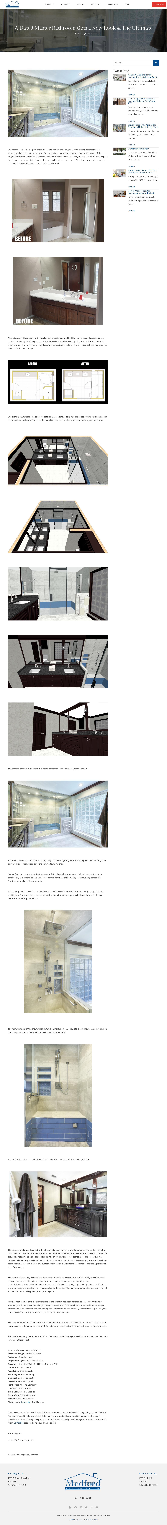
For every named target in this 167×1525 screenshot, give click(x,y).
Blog (127, 4)
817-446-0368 (83, 1497)
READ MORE (131, 95)
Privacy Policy (76, 1520)
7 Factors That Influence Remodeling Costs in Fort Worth (143, 75)
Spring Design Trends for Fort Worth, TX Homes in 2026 (142, 171)
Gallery (65, 4)
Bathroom (34, 1454)
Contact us (19, 1423)
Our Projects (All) (23, 1454)
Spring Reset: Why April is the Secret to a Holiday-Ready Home (143, 125)
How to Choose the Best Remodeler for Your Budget (141, 191)
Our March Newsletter (138, 148)
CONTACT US (158, 4)
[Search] (156, 63)
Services (49, 4)
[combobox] (133, 63)
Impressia (25, 1402)
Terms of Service (91, 1520)
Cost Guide (96, 4)
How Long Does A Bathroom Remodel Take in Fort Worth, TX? (142, 101)
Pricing (80, 4)
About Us (113, 4)
